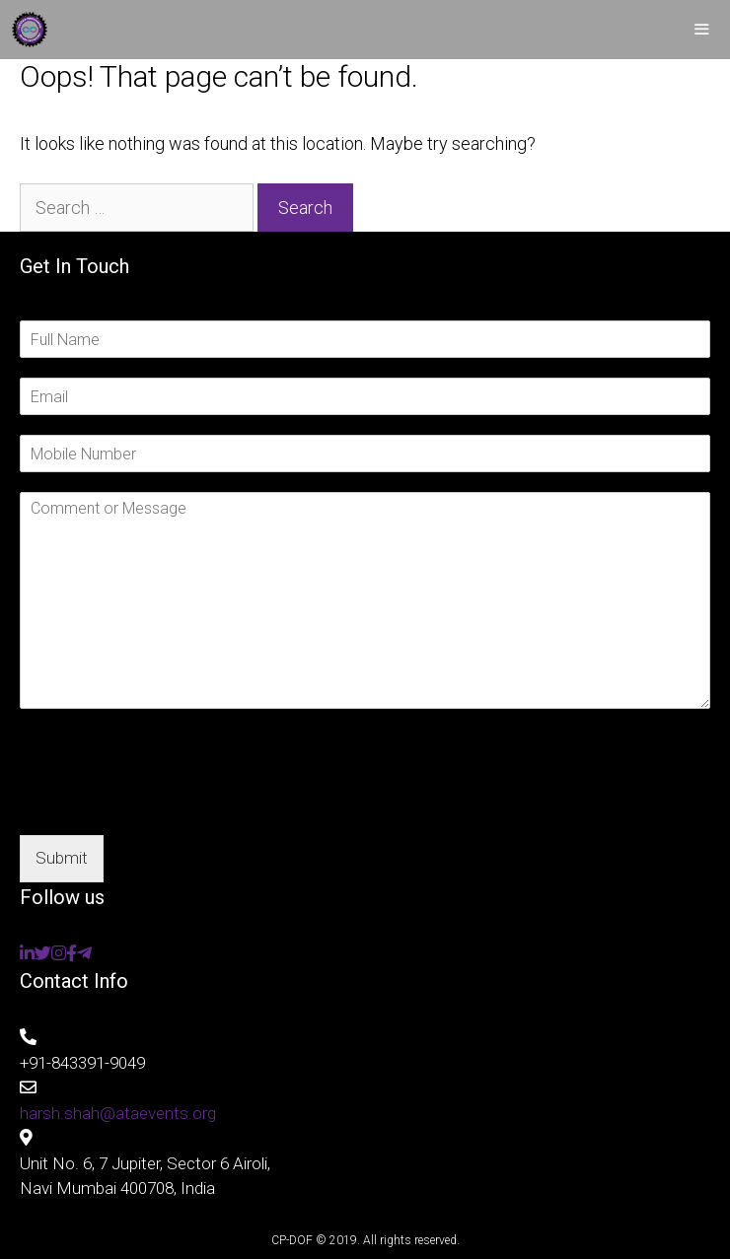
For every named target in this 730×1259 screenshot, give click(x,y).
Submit (62, 858)
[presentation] (170, 802)
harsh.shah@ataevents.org (118, 1113)
